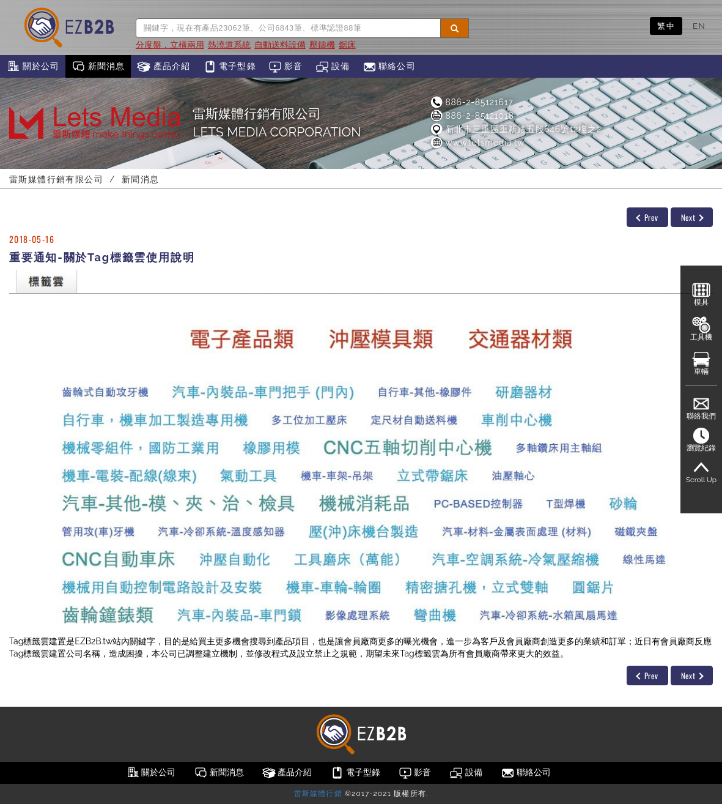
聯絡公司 (389, 66)
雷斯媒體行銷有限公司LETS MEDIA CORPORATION (277, 123)
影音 (285, 66)
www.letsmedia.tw (477, 142)
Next (692, 217)
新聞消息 (98, 66)
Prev (647, 217)
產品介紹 (163, 66)
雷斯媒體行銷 (318, 793)
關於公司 (32, 66)
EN (699, 26)
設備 (332, 66)
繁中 (666, 26)
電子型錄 (229, 66)
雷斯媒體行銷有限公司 (56, 179)
